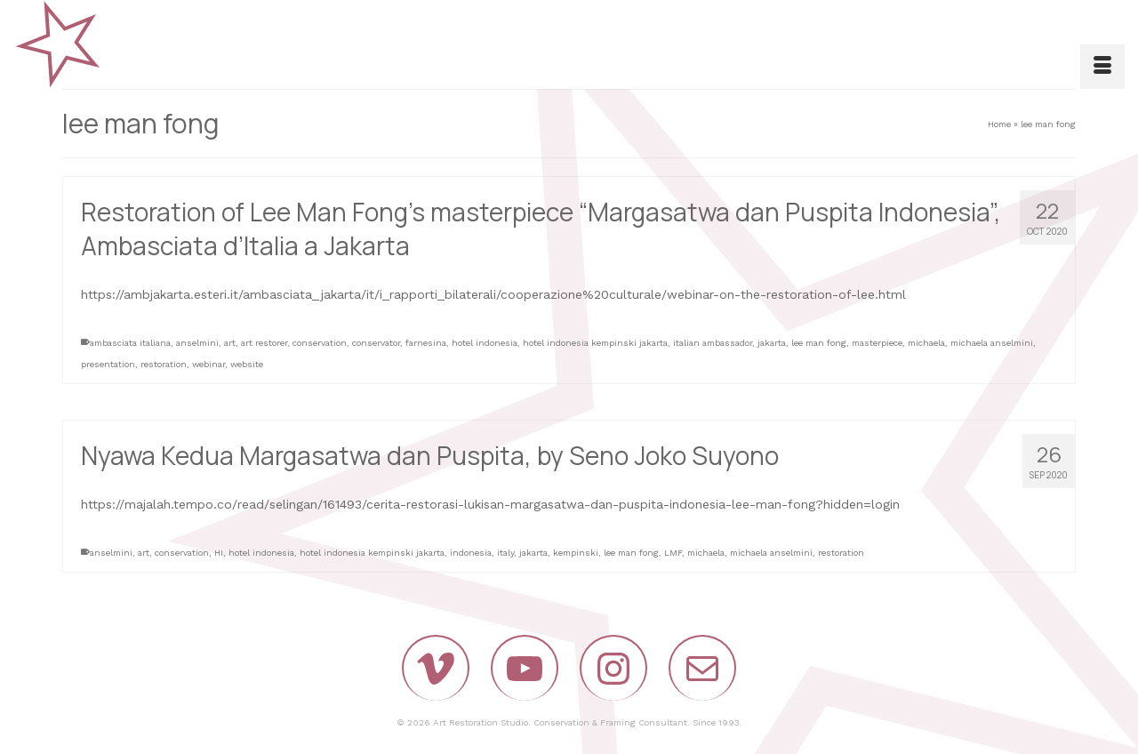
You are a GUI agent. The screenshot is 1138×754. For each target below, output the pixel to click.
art (230, 343)
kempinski (575, 552)
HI (218, 552)
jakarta (771, 343)
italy (505, 552)
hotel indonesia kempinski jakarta (595, 343)
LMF (673, 552)
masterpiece (877, 343)
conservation (320, 343)
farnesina (425, 343)
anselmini (197, 343)
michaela (926, 343)
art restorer (264, 343)
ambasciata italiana (130, 343)
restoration (163, 364)
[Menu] (1102, 66)
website (246, 364)
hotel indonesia (484, 343)
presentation (108, 364)
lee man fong (818, 343)
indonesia (471, 552)
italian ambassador (712, 343)
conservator (376, 343)
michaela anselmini (991, 343)
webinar (208, 364)
